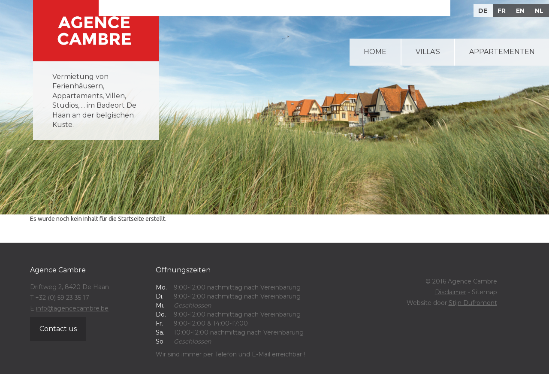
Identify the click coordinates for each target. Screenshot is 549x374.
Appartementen (502, 52)
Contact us (58, 329)
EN (520, 11)
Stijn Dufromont (473, 303)
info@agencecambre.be (72, 308)
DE (482, 11)
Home (375, 52)
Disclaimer (450, 292)
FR (502, 11)
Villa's (428, 52)
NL (539, 11)
